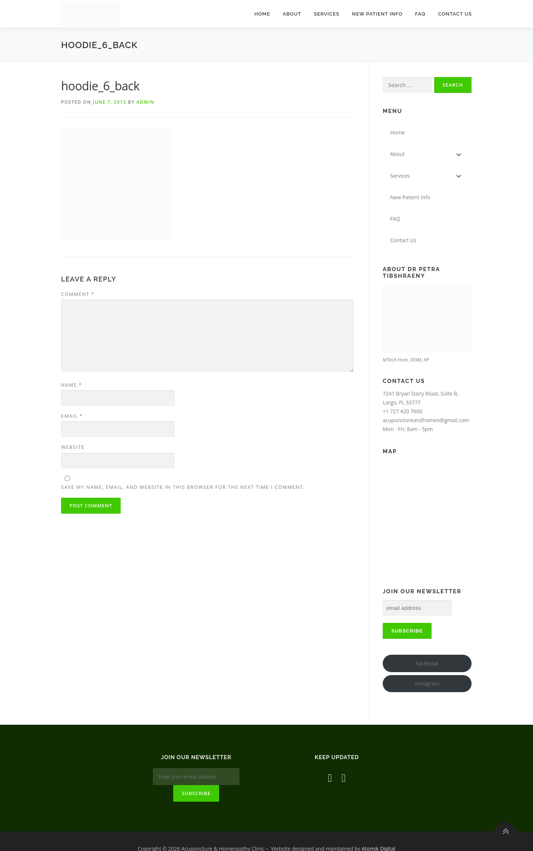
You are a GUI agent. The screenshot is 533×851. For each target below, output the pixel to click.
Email (72, 416)
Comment (77, 294)
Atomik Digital (378, 833)
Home (262, 14)
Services (326, 14)
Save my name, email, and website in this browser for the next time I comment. (183, 487)
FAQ (420, 14)
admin (145, 102)
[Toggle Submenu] (459, 154)
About (292, 14)
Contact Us (455, 14)
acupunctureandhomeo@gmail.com (426, 420)
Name (71, 384)
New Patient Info (377, 14)
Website (72, 447)
